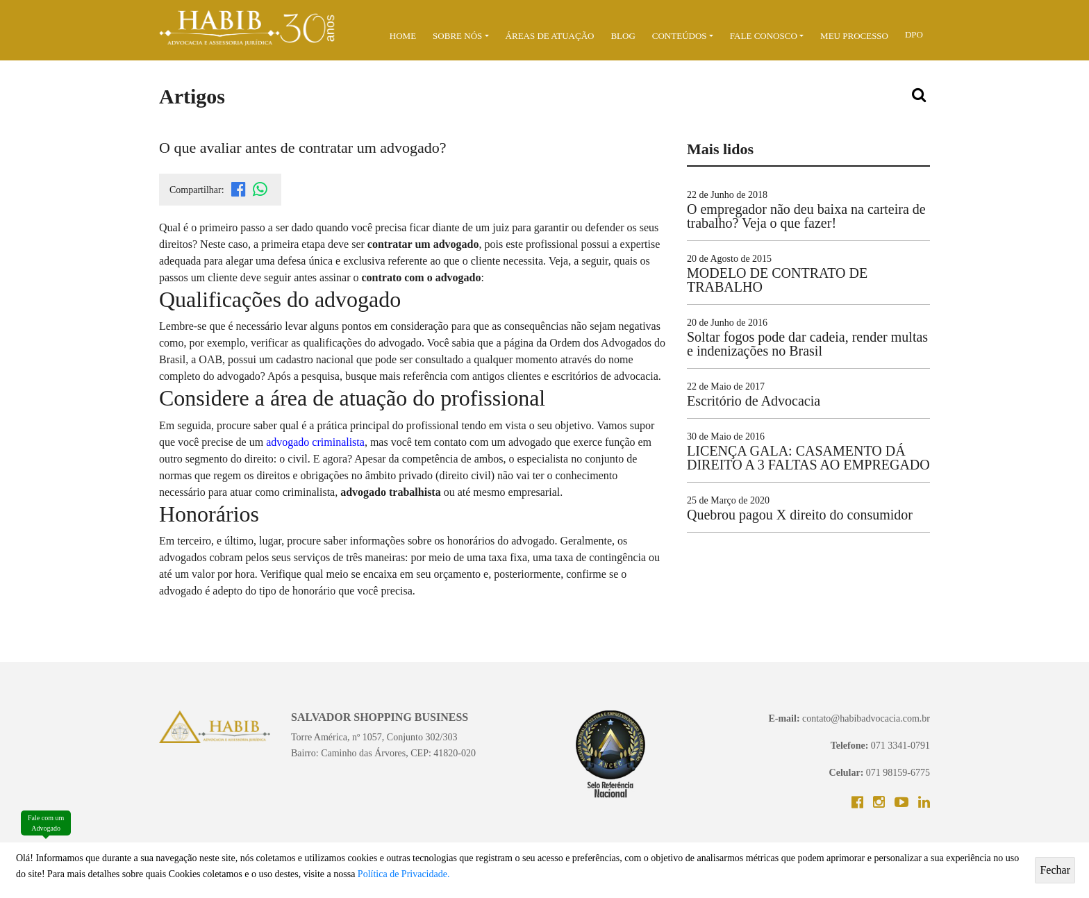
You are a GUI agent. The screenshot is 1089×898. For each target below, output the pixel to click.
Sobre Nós (457, 36)
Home (403, 36)
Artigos (192, 96)
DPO (914, 34)
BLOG (622, 36)
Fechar (1055, 870)
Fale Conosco (763, 36)
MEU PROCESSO (854, 36)
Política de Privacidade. (404, 874)
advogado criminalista (315, 442)
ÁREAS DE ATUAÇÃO (550, 36)
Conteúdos (679, 36)
